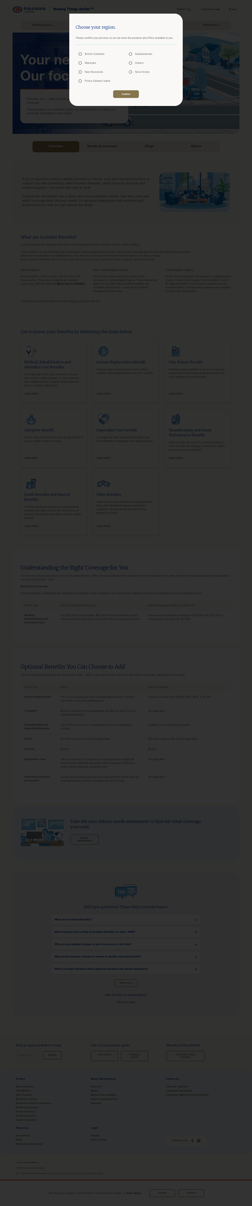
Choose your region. (96, 27)
